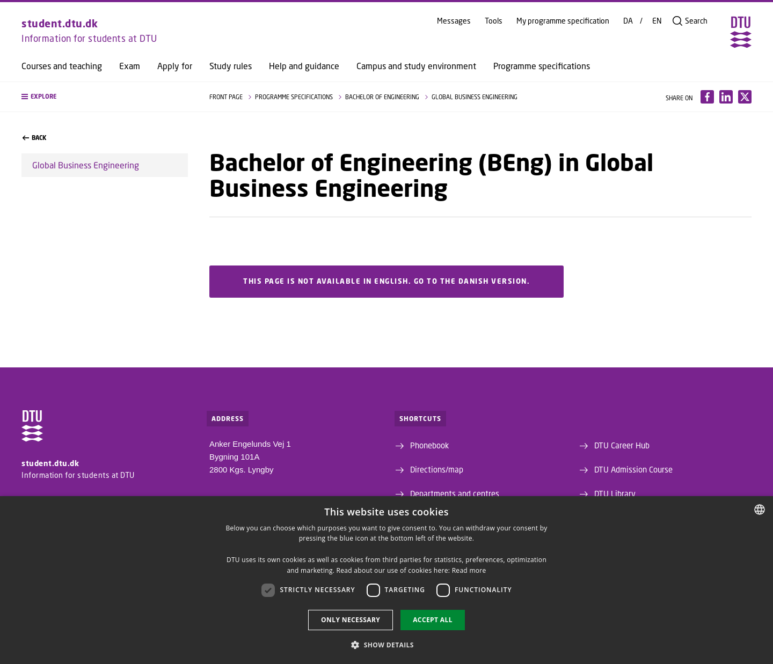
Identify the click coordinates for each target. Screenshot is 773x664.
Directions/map (436, 469)
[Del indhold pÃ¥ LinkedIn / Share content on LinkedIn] (726, 97)
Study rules (230, 66)
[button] (104, 97)
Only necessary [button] (350, 619)
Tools (493, 21)
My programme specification (562, 21)
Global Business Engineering (85, 165)
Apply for (174, 66)
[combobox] (759, 509)
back (34, 138)
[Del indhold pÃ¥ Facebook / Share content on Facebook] (707, 97)
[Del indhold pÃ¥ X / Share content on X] (745, 97)
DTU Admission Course (633, 469)
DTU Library (615, 493)
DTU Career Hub (622, 445)
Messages (454, 21)
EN (657, 21)
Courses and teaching (61, 66)
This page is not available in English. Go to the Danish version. (386, 282)
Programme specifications (541, 66)
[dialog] (386, 580)
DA (628, 21)
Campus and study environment (416, 66)
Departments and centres (454, 493)
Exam (129, 66)
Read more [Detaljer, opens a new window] (469, 570)
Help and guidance (304, 66)
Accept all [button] (433, 619)
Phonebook (429, 445)
